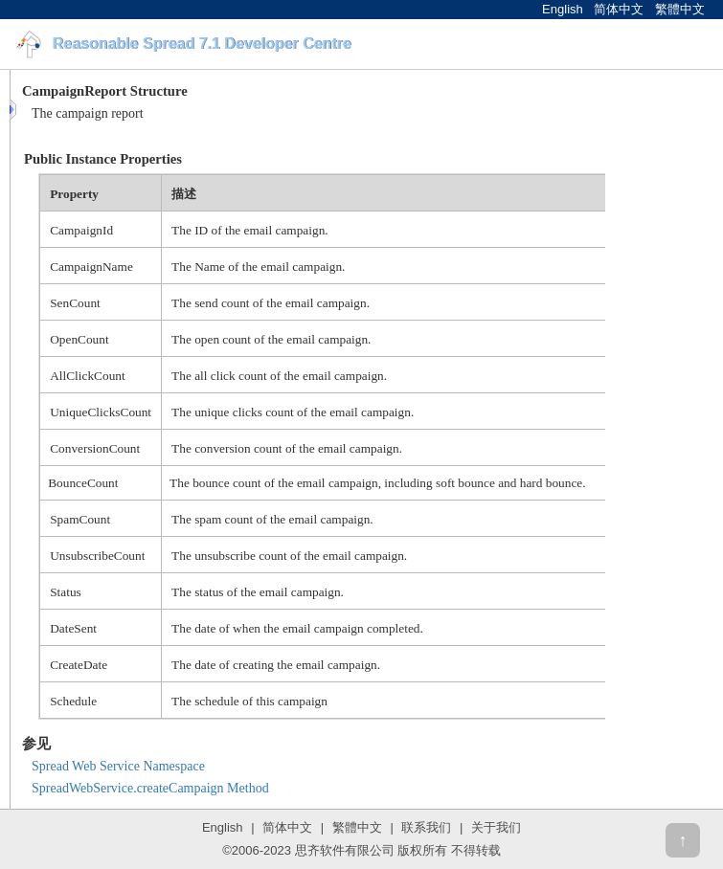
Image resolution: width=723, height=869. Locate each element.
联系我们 (426, 827)
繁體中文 (680, 9)
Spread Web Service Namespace (118, 766)
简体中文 (619, 9)
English (562, 9)
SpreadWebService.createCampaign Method (150, 788)
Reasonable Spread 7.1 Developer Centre (201, 43)
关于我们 (496, 827)
